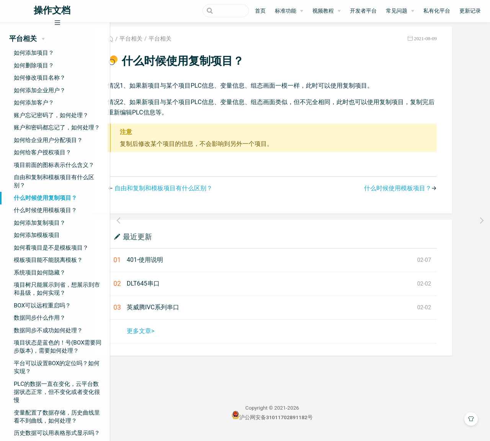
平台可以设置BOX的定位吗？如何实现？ (57, 367)
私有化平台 (436, 11)
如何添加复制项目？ (39, 222)
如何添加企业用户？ (39, 90)
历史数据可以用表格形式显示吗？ (57, 433)
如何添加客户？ (34, 102)
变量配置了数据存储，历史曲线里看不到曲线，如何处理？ (57, 416)
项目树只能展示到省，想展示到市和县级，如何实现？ (57, 288)
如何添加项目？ (34, 52)
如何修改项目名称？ (39, 77)
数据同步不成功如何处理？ (48, 330)
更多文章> (168, 335)
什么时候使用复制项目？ (45, 197)
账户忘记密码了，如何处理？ (51, 115)
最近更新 (165, 241)
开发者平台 (363, 11)
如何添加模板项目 (37, 235)
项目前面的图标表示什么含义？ (54, 165)
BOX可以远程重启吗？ (42, 305)
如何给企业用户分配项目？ (48, 140)
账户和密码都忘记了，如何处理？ (57, 127)
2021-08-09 (453, 43)
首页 (260, 11)
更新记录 (470, 11)
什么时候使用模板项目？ (45, 210)
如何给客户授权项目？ (42, 152)
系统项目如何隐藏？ (39, 272)
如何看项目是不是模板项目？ (51, 247)
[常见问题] (400, 11)
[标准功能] (289, 11)
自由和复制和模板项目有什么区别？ (54, 181)
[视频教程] (326, 11)
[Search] (210, 10)
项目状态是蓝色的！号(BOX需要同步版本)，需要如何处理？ (57, 346)
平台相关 (158, 43)
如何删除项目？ (34, 65)
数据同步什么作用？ (39, 317)
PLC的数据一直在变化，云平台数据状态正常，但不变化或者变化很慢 (57, 392)
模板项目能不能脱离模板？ (48, 259)
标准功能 (285, 11)
